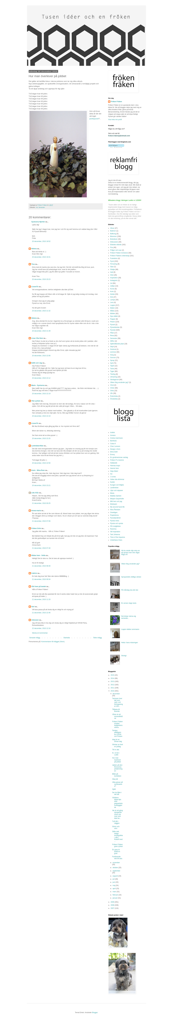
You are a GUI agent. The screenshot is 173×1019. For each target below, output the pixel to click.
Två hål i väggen (115, 822)
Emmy (112, 454)
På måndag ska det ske (129, 590)
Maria (112, 493)
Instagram (113, 280)
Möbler (112, 313)
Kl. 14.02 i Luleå (115, 754)
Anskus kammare (116, 438)
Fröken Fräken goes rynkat (117, 845)
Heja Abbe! (114, 471)
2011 (113, 688)
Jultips (112, 286)
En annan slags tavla (128, 603)
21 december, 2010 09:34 (41, 579)
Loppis (112, 305)
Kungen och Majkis (117, 485)
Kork (112, 291)
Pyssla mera (114, 521)
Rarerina (113, 529)
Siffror (112, 341)
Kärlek (112, 294)
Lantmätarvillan (37, 446)
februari (116, 895)
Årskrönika (114, 396)
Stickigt (124, 656)
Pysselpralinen (115, 518)
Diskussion (114, 242)
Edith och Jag (36, 363)
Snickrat (113, 349)
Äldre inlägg (97, 638)
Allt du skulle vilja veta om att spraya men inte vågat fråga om (130, 552)
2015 (113, 675)
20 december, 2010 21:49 (41, 331)
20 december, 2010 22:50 (41, 463)
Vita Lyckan (35, 401)
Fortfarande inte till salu (117, 857)
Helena (34, 249)
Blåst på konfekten (116, 775)
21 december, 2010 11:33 (41, 599)
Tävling (112, 374)
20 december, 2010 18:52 (41, 241)
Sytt (111, 363)
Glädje (112, 269)
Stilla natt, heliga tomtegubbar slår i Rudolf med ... (117, 836)
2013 (113, 681)
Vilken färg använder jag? (119, 382)
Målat (112, 311)
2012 (113, 685)
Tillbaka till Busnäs (116, 710)
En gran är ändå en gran (116, 851)
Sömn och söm (115, 827)
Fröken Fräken (116, 102)
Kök (111, 297)
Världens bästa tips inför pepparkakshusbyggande (117, 802)
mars (115, 892)
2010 (113, 691)
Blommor (113, 236)
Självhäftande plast (117, 344)
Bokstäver (113, 239)
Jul (37, 207)
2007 (113, 908)
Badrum (113, 231)
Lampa (112, 300)
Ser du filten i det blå (117, 793)
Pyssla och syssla (116, 523)
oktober (115, 868)
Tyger (112, 371)
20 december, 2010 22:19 (41, 394)
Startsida (66, 638)
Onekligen (113, 512)
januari (115, 898)
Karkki (112, 482)
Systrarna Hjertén (38, 222)
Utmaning (113, 377)
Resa (112, 335)
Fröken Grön (36, 528)
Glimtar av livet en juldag (117, 745)
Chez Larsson (115, 446)
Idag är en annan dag (117, 740)
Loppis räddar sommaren (130, 629)
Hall (111, 272)
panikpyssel (94, 119)
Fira (111, 247)
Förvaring (113, 264)
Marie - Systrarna (37, 385)
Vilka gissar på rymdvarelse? (117, 784)
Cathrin (34, 573)
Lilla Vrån (35, 493)
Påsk (112, 333)
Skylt (112, 347)
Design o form (115, 449)
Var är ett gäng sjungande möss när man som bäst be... (117, 814)
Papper (112, 319)
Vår (111, 393)
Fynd (112, 261)
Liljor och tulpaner (116, 490)
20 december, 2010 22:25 (41, 438)
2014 (113, 678)
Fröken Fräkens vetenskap (119, 256)
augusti (115, 876)
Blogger (95, 1012)
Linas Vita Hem (37, 338)
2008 (113, 905)
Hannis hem (114, 468)
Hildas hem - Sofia (38, 555)
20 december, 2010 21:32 (41, 311)
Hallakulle (113, 463)
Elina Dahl (114, 452)
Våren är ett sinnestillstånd (117, 716)
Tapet (112, 366)
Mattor (112, 308)
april (114, 888)
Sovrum (113, 357)
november (116, 863)
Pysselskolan (115, 327)
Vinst (112, 385)
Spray (112, 360)
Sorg (112, 355)
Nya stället (114, 316)
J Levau (113, 477)
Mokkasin (113, 504)
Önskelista (114, 399)
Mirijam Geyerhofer (117, 499)
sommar (113, 352)
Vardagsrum (114, 380)
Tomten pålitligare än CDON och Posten (117, 733)
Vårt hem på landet (38, 586)
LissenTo (34, 287)
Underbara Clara (116, 540)
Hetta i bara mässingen (129, 642)
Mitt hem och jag (116, 501)
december (116, 694)
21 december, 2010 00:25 (41, 503)
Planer (112, 322)
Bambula (113, 441)
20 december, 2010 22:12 (41, 378)
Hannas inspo (115, 466)
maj (114, 885)
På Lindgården (115, 526)
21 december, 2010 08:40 (41, 566)
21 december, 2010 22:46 (41, 613)
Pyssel (112, 325)
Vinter (112, 388)
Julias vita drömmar (117, 479)
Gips (112, 267)
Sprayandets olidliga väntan (131, 577)
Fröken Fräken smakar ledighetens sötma (117, 724)
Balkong (113, 234)
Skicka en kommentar (40, 633)
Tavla (112, 369)
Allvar (112, 228)
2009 (113, 902)
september (116, 871)
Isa (111, 474)
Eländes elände (115, 245)
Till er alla (115, 750)
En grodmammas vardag (119, 457)
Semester (42, 207)
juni (114, 882)
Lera (111, 302)
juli (114, 879)
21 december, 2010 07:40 (41, 548)
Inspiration (114, 278)
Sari (32, 607)
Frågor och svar (116, 250)
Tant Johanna (115, 534)
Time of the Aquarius (117, 537)
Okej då (115, 779)
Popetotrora (114, 515)
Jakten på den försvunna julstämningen (117, 768)
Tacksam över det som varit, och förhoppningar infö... (117, 702)
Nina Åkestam (115, 510)
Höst (112, 275)
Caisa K (113, 444)
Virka (112, 391)
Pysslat (112, 330)
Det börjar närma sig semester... (128, 617)
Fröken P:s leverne (117, 460)
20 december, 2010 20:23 (41, 279)
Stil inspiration (115, 532)
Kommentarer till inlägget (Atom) (52, 642)
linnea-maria (36, 511)
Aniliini (112, 432)
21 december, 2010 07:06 (41, 521)
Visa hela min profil (115, 119)
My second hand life (117, 507)
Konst (112, 289)
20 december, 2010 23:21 (41, 485)
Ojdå (114, 789)
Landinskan (114, 488)
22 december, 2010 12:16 (41, 628)
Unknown (35, 620)
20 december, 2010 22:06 (41, 356)
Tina (33, 264)
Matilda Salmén (115, 496)
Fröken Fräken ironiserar (119, 253)
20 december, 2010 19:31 (41, 257)
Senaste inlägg (34, 638)
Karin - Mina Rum (38, 470)
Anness (113, 435)
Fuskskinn (113, 258)
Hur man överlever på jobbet (116, 760)
